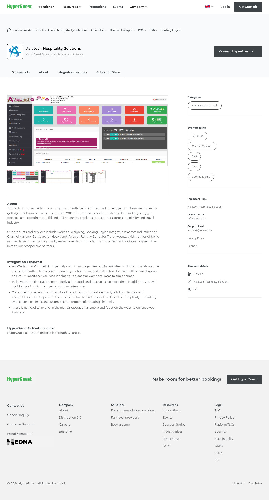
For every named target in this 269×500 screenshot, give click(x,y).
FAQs (166, 445)
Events (118, 6)
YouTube (255, 483)
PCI (217, 460)
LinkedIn (238, 483)
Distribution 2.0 (70, 417)
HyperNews (171, 438)
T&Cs (218, 410)
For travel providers (125, 417)
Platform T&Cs (224, 424)
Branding (65, 431)
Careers (64, 424)
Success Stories (174, 424)
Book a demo (120, 424)
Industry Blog (172, 431)
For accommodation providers (133, 410)
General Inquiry (18, 415)
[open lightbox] (87, 130)
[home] (19, 6)
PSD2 (218, 452)
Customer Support (20, 424)
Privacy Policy (224, 417)
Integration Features (72, 72)
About (43, 72)
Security (220, 431)
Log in (225, 6)
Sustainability (224, 438)
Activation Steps (108, 72)
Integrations (97, 6)
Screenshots (21, 72)
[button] (47, 7)
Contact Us (15, 405)
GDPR (219, 445)
